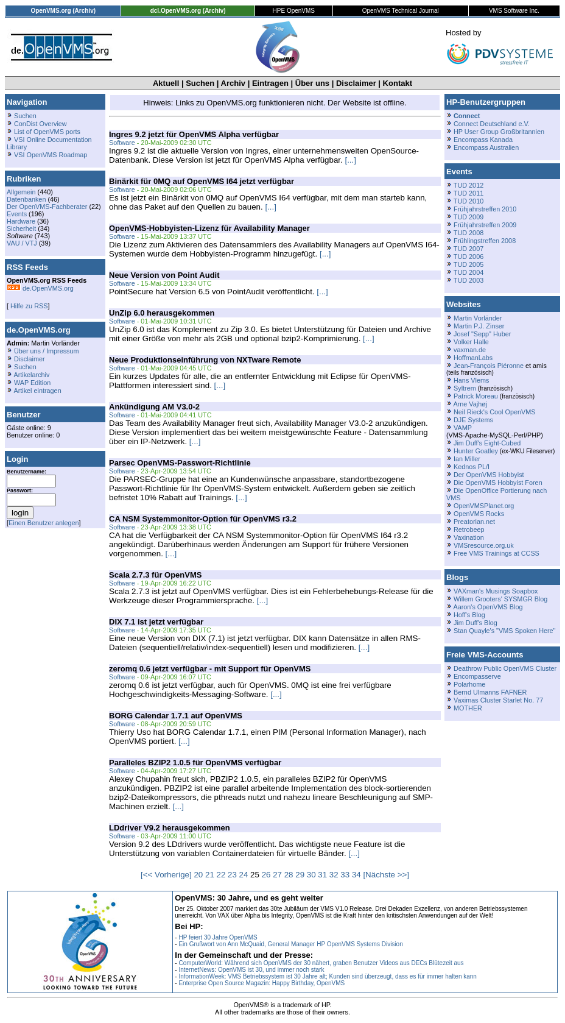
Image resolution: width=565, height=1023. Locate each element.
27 (277, 874)
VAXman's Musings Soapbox (496, 591)
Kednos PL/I (472, 466)
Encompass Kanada (483, 139)
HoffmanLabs (473, 357)
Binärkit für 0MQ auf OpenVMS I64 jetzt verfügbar (201, 181)
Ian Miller (467, 458)
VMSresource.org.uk (484, 545)
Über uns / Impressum (46, 351)
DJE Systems (473, 419)
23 (232, 874)
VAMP (463, 427)
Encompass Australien (486, 147)
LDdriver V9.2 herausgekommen (169, 827)
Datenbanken (26, 199)
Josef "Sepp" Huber (482, 334)
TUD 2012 (468, 185)
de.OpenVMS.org (40, 288)
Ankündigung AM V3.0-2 (154, 406)
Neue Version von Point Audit (164, 275)
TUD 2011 (468, 193)
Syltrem (465, 388)
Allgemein (21, 192)
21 (209, 874)
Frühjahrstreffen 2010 (485, 209)
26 (266, 874)
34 (356, 874)
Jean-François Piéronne (489, 365)
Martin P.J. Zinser (479, 326)
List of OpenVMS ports (47, 131)
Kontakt (397, 83)
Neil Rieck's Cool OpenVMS (494, 412)
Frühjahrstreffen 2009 (485, 224)
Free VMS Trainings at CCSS (496, 553)
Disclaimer (356, 83)
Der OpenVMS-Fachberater (47, 206)
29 (299, 874)
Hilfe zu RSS (28, 306)
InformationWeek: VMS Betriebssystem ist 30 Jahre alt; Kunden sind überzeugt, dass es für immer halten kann (327, 976)
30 (311, 874)
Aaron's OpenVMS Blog (487, 607)
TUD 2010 (468, 201)
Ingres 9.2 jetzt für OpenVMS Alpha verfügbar (194, 134)
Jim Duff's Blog (475, 622)
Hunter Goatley (476, 451)
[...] (350, 160)
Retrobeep (469, 529)
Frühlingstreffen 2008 (485, 240)
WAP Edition (32, 382)
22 (221, 874)
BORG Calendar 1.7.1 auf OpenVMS (175, 715)
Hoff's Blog (469, 614)
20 (198, 874)
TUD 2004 (468, 272)
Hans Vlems (471, 380)
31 (322, 874)
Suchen (200, 83)
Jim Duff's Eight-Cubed (487, 443)
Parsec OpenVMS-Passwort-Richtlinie (180, 462)
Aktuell (166, 83)
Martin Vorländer (478, 318)
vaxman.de (470, 349)
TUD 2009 (468, 217)
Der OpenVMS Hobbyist (489, 474)
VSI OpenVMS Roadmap (50, 154)
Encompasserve (477, 676)
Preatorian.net (474, 521)
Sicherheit (21, 228)
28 (288, 874)
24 (243, 874)
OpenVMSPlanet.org (484, 505)
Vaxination (469, 537)
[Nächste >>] (386, 874)
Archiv (233, 83)
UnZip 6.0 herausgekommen (161, 312)
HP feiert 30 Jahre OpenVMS (217, 937)
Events (17, 214)
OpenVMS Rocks (479, 513)
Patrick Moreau (476, 396)
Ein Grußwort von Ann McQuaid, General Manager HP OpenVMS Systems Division (290, 944)
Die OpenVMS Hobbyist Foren (498, 482)
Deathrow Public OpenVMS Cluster (505, 668)
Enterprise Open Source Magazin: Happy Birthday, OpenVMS (261, 983)
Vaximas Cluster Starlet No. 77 (498, 700)
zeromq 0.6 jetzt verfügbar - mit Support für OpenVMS (210, 668)
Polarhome (469, 684)
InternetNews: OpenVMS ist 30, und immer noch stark (251, 969)
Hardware (21, 221)
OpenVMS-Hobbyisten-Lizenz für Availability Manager (209, 228)
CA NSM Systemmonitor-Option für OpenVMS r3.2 (203, 518)
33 (344, 874)
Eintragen (270, 83)
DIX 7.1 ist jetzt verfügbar (156, 621)
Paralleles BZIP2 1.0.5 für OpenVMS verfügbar (195, 762)
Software (122, 142)
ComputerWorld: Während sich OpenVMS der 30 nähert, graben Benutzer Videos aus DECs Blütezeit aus (320, 963)
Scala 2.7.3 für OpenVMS (155, 574)
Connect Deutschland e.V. (492, 123)
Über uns (312, 83)
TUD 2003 (468, 280)
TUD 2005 (468, 264)
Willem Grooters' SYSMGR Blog (500, 599)
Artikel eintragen (37, 390)
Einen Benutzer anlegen (44, 522)
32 (334, 874)
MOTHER (468, 708)
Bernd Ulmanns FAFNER (490, 692)
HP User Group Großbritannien (499, 131)
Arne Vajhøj (470, 404)
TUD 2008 (468, 232)
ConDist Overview (40, 123)
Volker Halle (471, 341)
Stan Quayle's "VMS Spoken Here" (504, 630)
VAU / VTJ (22, 243)
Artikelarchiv (31, 374)
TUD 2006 (468, 256)
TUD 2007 (468, 248)
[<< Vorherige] (166, 874)
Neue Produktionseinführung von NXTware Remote (205, 359)
